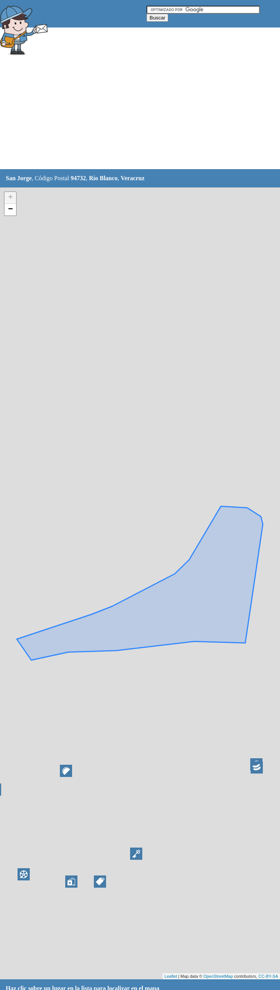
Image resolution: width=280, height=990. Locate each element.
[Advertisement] (139, 113)
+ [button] (10, 197)
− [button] (10, 209)
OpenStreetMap (218, 976)
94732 (78, 178)
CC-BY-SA (268, 976)
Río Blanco (103, 178)
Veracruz (133, 178)
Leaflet (170, 976)
